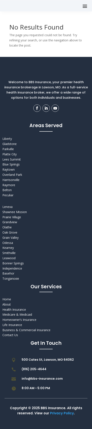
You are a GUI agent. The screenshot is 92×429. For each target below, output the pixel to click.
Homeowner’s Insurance (19, 320)
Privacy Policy (62, 413)
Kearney (8, 248)
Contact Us (10, 335)
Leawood (9, 258)
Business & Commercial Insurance (26, 330)
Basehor (8, 273)
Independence (12, 268)
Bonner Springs (13, 263)
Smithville (9, 253)
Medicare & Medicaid (17, 314)
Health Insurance (14, 309)
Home (6, 299)
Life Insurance (12, 325)
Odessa (7, 243)
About (6, 304)
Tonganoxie (10, 278)
